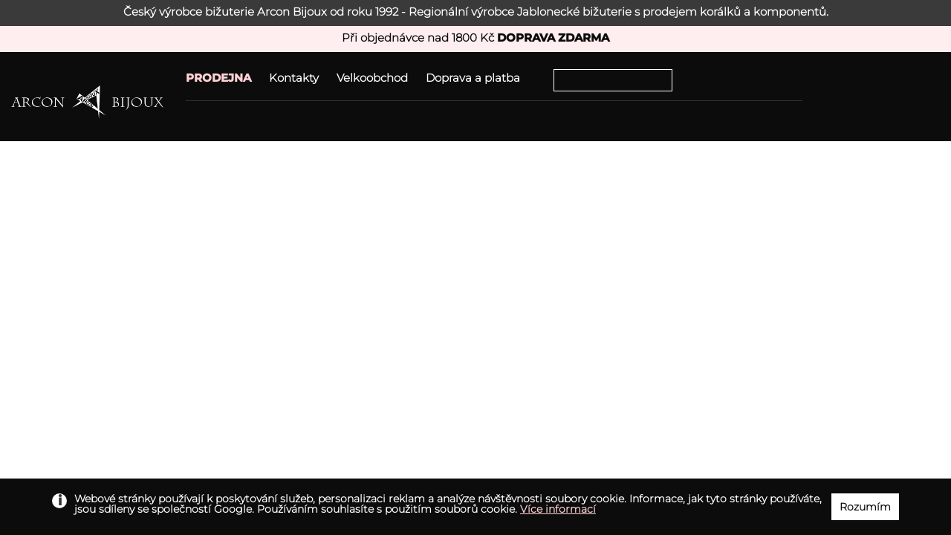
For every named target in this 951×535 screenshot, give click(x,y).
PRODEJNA (218, 78)
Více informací (558, 509)
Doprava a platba (473, 78)
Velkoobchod (372, 78)
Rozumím (865, 506)
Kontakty (294, 78)
